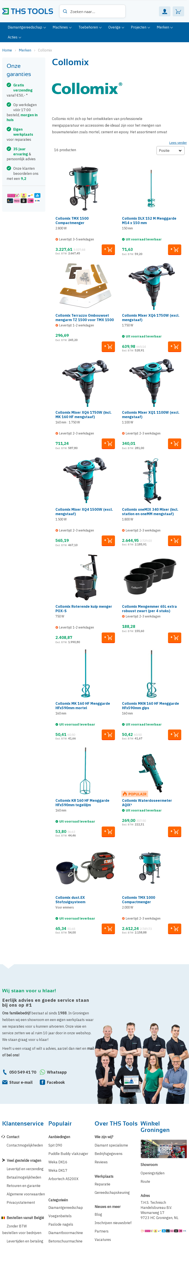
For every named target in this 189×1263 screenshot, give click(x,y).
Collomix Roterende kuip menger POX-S (83, 608)
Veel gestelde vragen (24, 1160)
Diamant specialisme (111, 1145)
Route (145, 1181)
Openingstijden (152, 1173)
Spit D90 (55, 1145)
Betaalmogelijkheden (24, 1177)
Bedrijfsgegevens (108, 1153)
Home (7, 50)
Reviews (101, 1162)
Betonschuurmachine (65, 1241)
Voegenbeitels (60, 1216)
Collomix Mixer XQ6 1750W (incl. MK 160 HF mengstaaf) (83, 414)
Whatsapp (57, 1072)
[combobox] (92, 11)
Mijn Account (164, 11)
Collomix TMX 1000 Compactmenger (138, 899)
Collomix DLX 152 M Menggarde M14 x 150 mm (149, 220)
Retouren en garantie (23, 1185)
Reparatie (102, 1184)
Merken (25, 50)
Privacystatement (21, 1202)
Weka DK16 (57, 1162)
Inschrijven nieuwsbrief (113, 1223)
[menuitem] (26, 27)
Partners (102, 1231)
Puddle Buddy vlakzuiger (68, 1153)
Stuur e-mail (20, 1082)
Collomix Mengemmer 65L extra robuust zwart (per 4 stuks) (149, 608)
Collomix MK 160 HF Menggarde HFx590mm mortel (82, 705)
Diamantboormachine (65, 1233)
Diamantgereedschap (65, 1207)
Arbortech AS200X (63, 1179)
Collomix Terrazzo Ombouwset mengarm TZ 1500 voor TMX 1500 (84, 317)
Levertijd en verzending (25, 1169)
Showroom (149, 1164)
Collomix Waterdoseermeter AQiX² (147, 802)
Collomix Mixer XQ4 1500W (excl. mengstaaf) (84, 511)
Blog (98, 1214)
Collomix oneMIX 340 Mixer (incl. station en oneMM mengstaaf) (150, 511)
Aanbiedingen (59, 1137)
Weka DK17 (57, 1170)
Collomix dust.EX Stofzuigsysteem (70, 899)
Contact (13, 1137)
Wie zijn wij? (104, 1137)
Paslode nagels (60, 1224)
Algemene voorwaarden (26, 1194)
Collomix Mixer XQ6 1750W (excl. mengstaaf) (150, 317)
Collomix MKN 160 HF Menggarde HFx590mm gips (150, 705)
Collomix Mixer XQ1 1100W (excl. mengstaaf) (150, 414)
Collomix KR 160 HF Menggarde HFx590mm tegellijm (82, 802)
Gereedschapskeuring (112, 1192)
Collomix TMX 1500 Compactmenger (72, 220)
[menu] (94, 32)
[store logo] (29, 10)
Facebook (56, 1082)
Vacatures (103, 1239)
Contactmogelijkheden (25, 1145)
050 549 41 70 (22, 1072)
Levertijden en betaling (25, 1241)
